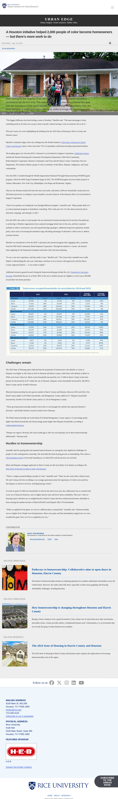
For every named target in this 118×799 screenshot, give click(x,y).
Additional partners (81, 153)
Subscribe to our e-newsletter (20, 716)
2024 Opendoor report (14, 458)
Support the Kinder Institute (19, 767)
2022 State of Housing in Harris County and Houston (26, 469)
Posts (56, 539)
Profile (50, 539)
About (57, 796)
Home (49, 796)
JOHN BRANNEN (8, 49)
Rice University (14, 4)
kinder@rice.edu (13, 710)
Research (66, 796)
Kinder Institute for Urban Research (23, 6)
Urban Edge (59, 19)
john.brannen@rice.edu (37, 539)
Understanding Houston (15, 425)
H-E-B (8, 762)
